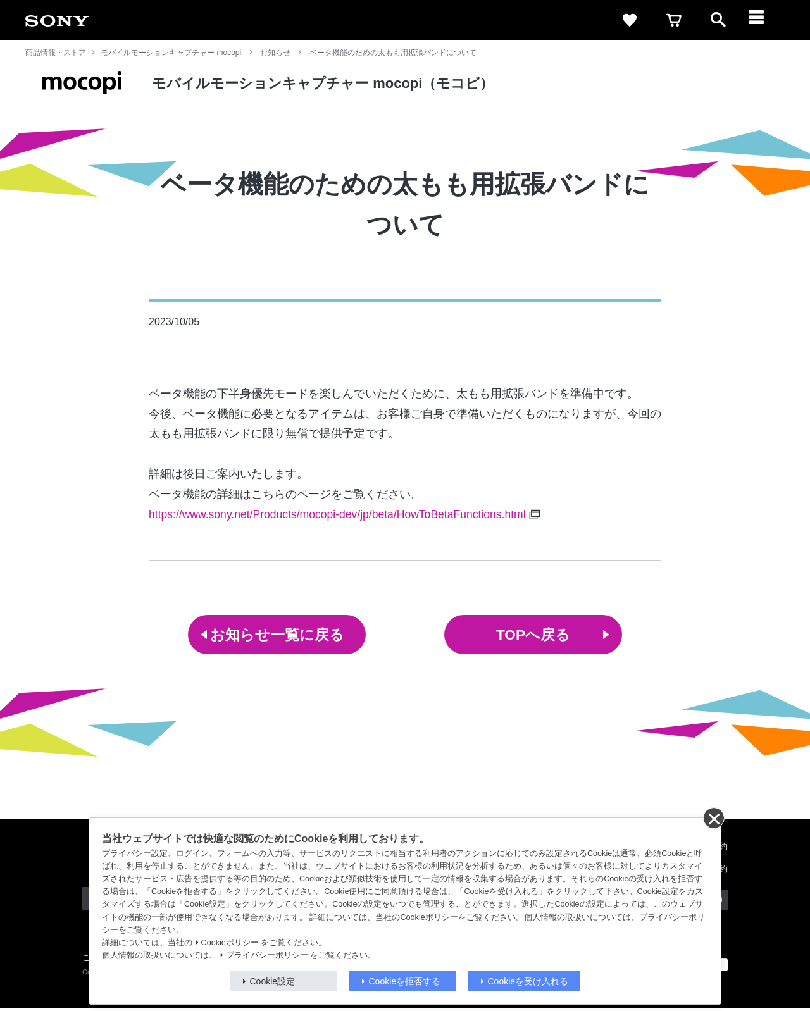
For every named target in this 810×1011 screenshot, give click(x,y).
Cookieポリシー (230, 942)
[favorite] (630, 20)
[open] (718, 20)
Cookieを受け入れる (528, 981)
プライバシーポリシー (267, 955)
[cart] (674, 20)
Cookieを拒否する (405, 981)
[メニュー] (762, 20)
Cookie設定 (273, 981)
